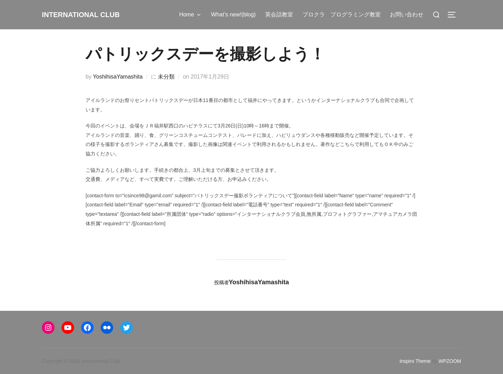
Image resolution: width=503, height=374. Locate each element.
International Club (90, 14)
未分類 (166, 77)
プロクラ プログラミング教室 (341, 14)
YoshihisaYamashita (118, 77)
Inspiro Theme (415, 361)
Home (191, 15)
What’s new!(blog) (234, 14)
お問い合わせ (407, 14)
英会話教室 (279, 14)
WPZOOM (449, 361)
